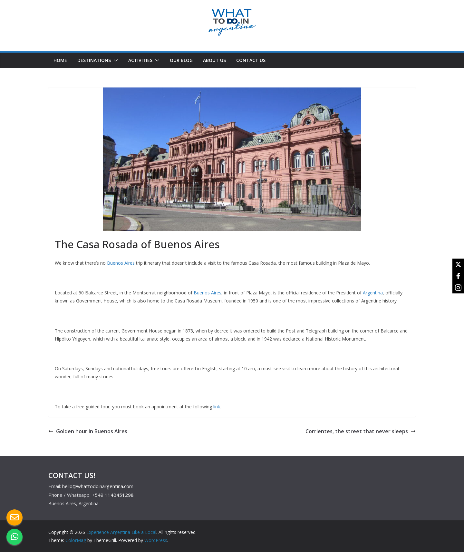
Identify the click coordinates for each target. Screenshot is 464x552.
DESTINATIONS (94, 60)
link (216, 407)
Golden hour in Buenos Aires (87, 431)
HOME (60, 60)
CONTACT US (251, 60)
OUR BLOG (181, 60)
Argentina (373, 293)
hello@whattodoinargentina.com (97, 486)
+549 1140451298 (113, 495)
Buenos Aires (121, 263)
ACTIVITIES (140, 60)
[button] (114, 60)
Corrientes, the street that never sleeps (360, 431)
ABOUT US (214, 60)
